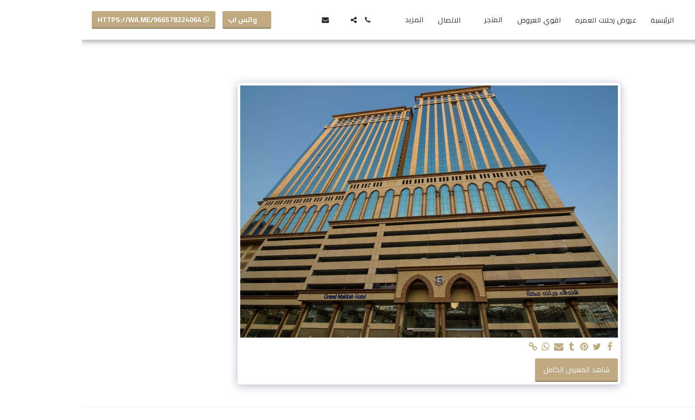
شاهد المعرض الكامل (495, 369)
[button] (286, 19)
